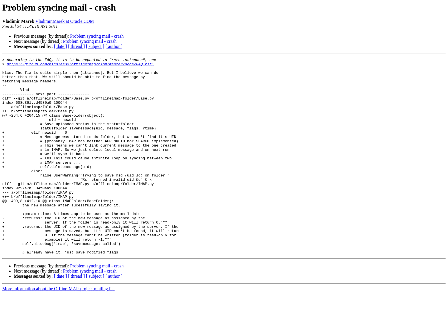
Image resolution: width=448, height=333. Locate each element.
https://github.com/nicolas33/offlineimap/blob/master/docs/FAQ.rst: (80, 65)
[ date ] (60, 46)
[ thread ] (76, 46)
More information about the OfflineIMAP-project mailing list (58, 328)
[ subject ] (95, 46)
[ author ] (114, 46)
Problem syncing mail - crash (97, 36)
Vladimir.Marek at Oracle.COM (64, 21)
